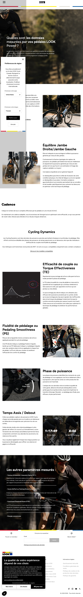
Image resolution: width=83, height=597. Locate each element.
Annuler (49, 317)
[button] (4, 593)
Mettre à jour (35, 317)
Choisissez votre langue (24, 306)
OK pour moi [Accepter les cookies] (38, 587)
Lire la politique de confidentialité (13, 580)
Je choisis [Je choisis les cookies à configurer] (23, 587)
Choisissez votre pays (24, 292)
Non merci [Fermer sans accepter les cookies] (9, 587)
